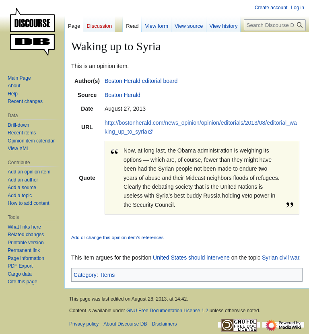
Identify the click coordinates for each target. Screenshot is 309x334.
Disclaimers (164, 324)
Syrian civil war (280, 257)
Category (85, 275)
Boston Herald (122, 95)
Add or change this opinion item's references (117, 237)
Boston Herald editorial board (141, 81)
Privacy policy (84, 324)
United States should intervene (191, 257)
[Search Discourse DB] (275, 25)
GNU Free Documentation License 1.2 (167, 310)
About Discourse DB (125, 324)
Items (108, 275)
